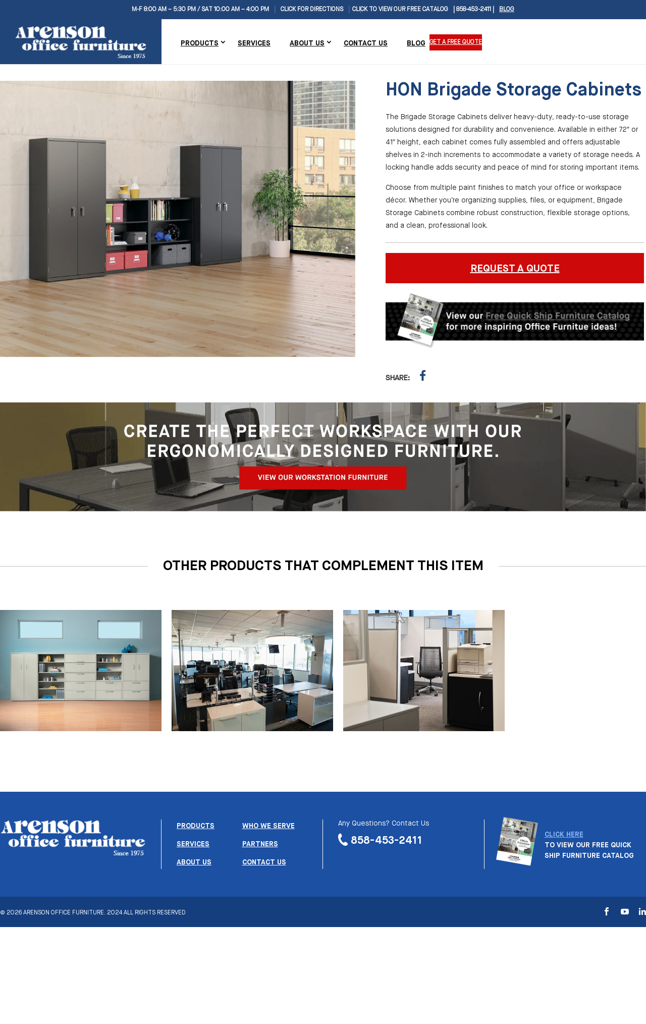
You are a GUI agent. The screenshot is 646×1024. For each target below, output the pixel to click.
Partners (260, 844)
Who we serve (268, 826)
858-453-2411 (386, 841)
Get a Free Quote (456, 42)
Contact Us (366, 43)
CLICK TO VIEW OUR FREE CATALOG (400, 10)
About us (194, 862)
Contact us (264, 862)
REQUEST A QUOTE (515, 269)
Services (254, 43)
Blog (506, 10)
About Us (307, 43)
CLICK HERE (564, 834)
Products (200, 43)
